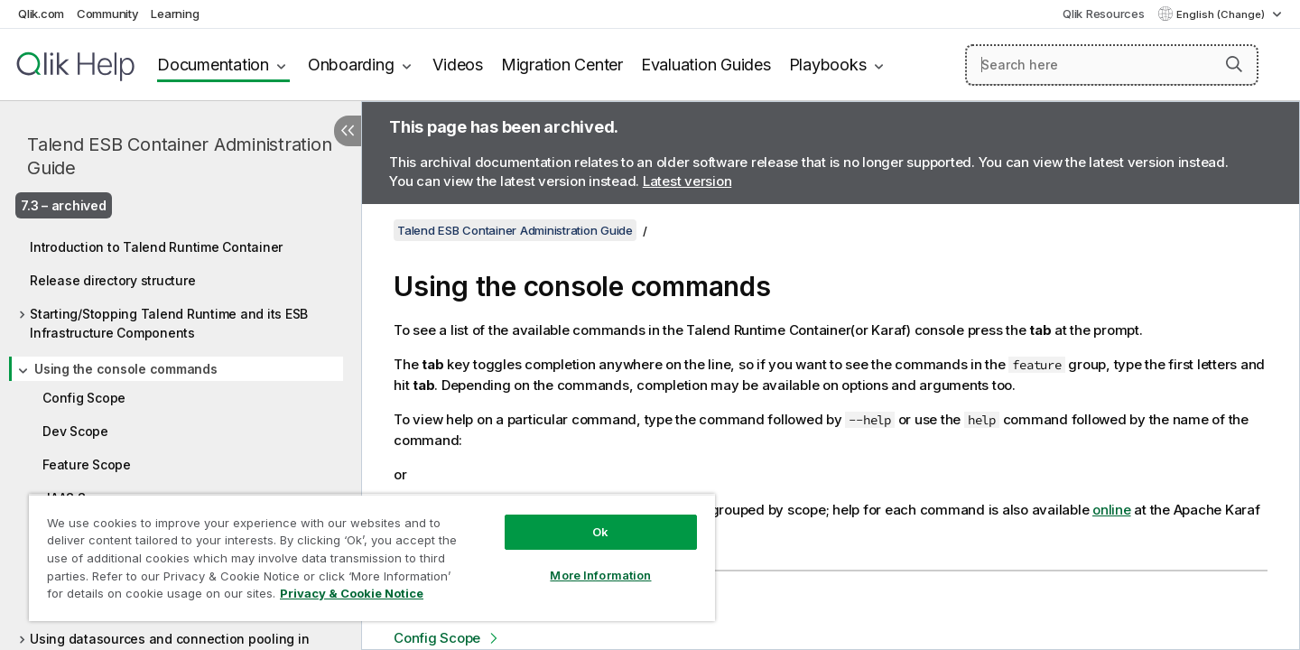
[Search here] (1112, 65)
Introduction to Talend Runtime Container (156, 247)
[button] (1234, 64)
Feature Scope (86, 464)
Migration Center (562, 64)
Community (108, 13)
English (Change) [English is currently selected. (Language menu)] (1222, 14)
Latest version (687, 181)
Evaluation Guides (706, 64)
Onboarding (351, 64)
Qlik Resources (1104, 13)
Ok (600, 532)
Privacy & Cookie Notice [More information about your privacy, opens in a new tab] (351, 593)
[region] (372, 557)
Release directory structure (112, 280)
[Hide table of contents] (347, 131)
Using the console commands (126, 368)
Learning (175, 13)
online (1111, 509)
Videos (457, 64)
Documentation (213, 64)
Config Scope (83, 397)
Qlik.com (41, 13)
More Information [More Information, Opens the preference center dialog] (600, 575)
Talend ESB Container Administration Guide (179, 156)
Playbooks (828, 64)
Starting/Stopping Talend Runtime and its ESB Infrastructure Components (169, 323)
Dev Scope (75, 431)
